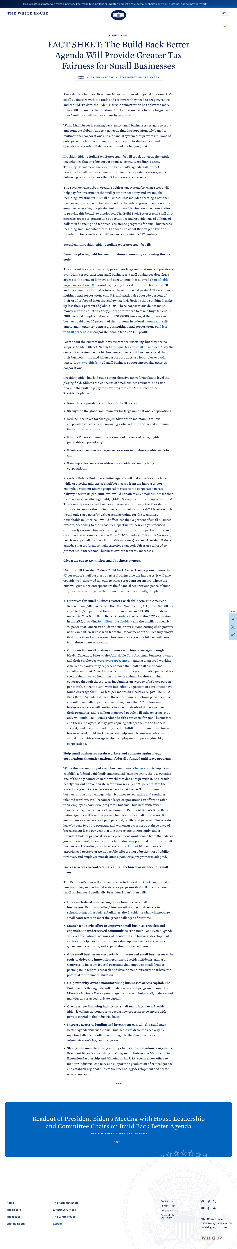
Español (58, 1224)
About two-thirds (85, 362)
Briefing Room (102, 77)
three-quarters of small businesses (134, 346)
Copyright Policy (169, 1210)
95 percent (145, 783)
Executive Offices (64, 1210)
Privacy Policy (168, 1206)
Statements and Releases (139, 77)
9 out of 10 (134, 845)
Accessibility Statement (167, 1216)
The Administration (65, 1203)
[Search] (225, 26)
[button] (233, 634)
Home (10, 1203)
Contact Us (167, 1201)
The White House (64, 1217)
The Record (13, 1210)
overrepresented (117, 660)
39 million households (113, 621)
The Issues (13, 1217)
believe (140, 767)
